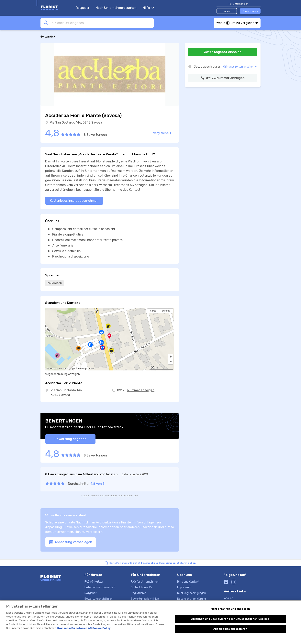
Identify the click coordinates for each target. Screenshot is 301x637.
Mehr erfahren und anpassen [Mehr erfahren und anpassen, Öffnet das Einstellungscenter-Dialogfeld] (230, 609)
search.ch (53, 368)
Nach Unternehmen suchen (116, 8)
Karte (153, 310)
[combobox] (101, 22)
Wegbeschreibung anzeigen (62, 374)
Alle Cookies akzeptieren (230, 629)
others (91, 368)
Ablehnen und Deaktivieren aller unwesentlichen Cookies (230, 619)
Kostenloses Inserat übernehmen (74, 201)
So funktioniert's (141, 587)
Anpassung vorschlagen (70, 542)
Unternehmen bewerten (99, 587)
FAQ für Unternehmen (145, 581)
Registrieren (250, 11)
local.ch (228, 598)
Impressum (184, 587)
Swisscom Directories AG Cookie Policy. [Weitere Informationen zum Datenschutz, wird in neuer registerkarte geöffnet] (84, 628)
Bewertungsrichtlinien (98, 598)
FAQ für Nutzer (93, 581)
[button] (170, 356)
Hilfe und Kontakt (188, 581)
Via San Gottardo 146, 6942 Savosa (76, 122)
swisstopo (64, 368)
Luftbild (166, 310)
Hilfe (148, 8)
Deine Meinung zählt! (152, 563)
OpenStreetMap (79, 368)
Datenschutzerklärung (191, 598)
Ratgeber (82, 8)
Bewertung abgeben (70, 439)
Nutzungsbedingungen (191, 593)
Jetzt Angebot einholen (222, 52)
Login (227, 11)
